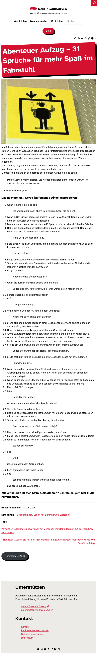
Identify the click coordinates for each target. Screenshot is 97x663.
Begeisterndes (24, 514)
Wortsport (65, 514)
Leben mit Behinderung (46, 514)
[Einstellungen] (94, 3)
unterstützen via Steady (35, 606)
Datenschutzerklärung (32, 634)
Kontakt (25, 626)
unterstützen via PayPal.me (37, 609)
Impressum (27, 637)
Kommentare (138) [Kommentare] (15, 556)
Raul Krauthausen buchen (34, 630)
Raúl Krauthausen (52, 9)
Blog (48, 30)
